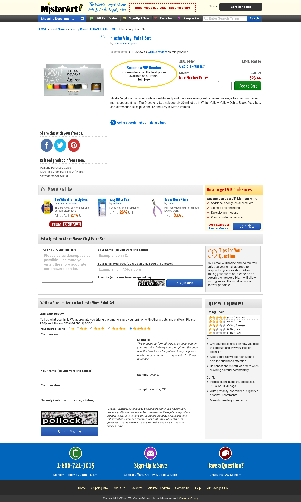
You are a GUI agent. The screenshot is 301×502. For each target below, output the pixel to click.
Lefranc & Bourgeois (125, 43)
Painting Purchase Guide (55, 167)
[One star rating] (69, 328)
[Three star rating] (91, 328)
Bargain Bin (191, 18)
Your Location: (51, 385)
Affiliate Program (159, 488)
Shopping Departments (57, 19)
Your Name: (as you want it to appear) (124, 250)
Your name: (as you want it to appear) (67, 371)
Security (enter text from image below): (125, 277)
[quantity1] (225, 85)
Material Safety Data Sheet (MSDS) (62, 171)
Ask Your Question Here (59, 250)
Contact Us (182, 488)
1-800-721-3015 (75, 465)
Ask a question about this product (141, 122)
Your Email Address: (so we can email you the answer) (135, 263)
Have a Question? (225, 465)
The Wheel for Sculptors (71, 200)
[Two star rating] (78, 328)
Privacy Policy (188, 498)
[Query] (225, 18)
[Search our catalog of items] (254, 19)
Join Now (143, 79)
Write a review (157, 52)
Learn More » (219, 228)
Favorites (166, 18)
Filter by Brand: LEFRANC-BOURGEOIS (93, 29)
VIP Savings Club (217, 488)
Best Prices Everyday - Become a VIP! (162, 8)
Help (198, 488)
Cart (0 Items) (241, 7)
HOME (43, 29)
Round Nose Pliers (176, 200)
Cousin (171, 203)
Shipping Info (99, 488)
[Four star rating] (109, 328)
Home (82, 488)
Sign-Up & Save (139, 18)
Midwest (117, 203)
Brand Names (58, 29)
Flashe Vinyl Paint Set (130, 38)
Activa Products (67, 203)
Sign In (213, 6)
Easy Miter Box (119, 200)
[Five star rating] (131, 328)
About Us (119, 488)
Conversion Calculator (54, 175)
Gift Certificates (106, 18)
